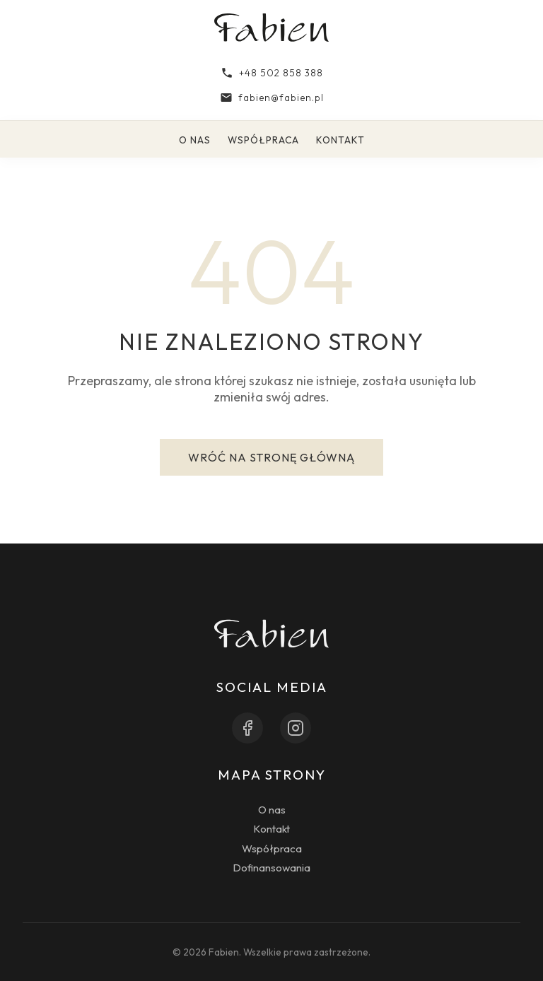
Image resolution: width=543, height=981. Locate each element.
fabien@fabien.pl (272, 97)
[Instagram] (295, 728)
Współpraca (263, 140)
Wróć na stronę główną (271, 457)
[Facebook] (247, 728)
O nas (195, 140)
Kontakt (340, 140)
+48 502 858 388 (272, 72)
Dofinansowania (271, 867)
